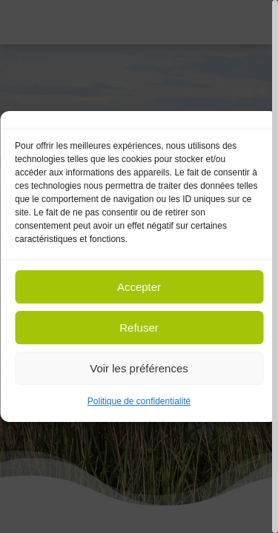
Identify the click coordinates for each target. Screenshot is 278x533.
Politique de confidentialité (139, 401)
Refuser (139, 327)
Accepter (139, 287)
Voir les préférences (139, 368)
